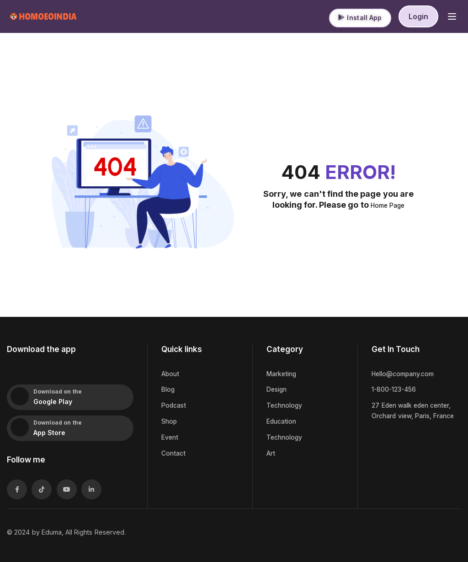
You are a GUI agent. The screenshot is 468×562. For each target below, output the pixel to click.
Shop (169, 421)
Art (270, 452)
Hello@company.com (405, 374)
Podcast (174, 405)
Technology (285, 405)
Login (418, 16)
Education (282, 421)
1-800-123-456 (396, 389)
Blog (168, 389)
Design (277, 389)
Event (170, 436)
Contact (173, 452)
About (170, 374)
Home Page (387, 205)
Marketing (282, 374)
